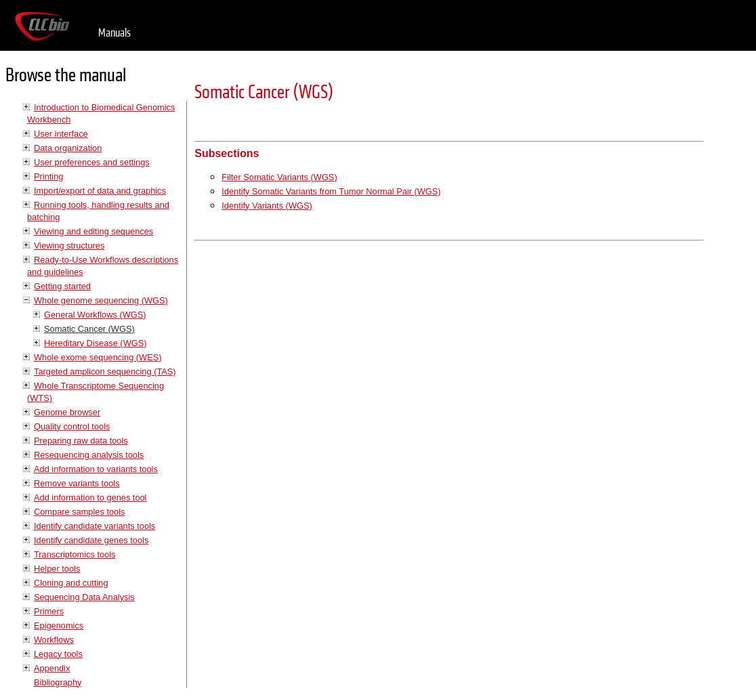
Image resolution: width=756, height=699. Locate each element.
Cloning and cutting (71, 583)
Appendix (52, 668)
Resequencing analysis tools (89, 455)
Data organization (68, 148)
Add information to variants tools (96, 469)
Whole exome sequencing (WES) (97, 357)
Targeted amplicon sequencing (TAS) (105, 371)
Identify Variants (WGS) (267, 205)
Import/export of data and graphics (100, 191)
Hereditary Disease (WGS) (95, 343)
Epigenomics (58, 625)
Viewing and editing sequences (93, 231)
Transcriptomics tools (74, 554)
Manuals (114, 33)
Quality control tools (72, 426)
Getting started (62, 286)
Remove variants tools (77, 483)
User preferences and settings (92, 162)
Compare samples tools (79, 512)
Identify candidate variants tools (94, 526)
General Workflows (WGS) (95, 315)
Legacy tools (58, 654)
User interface (61, 134)
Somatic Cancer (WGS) (89, 329)
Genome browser (67, 412)
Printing (48, 176)
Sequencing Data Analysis (84, 597)
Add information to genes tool (90, 497)
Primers (49, 611)
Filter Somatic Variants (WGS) (279, 177)
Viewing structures (69, 245)
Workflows (54, 640)
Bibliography (57, 682)
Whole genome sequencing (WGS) (101, 300)
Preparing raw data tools (81, 441)
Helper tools (57, 569)
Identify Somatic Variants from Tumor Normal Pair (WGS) (331, 191)
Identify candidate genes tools (91, 540)
